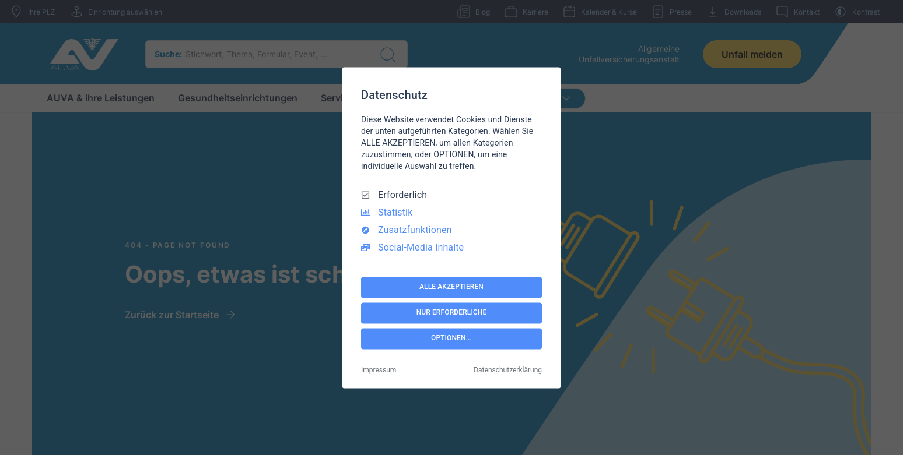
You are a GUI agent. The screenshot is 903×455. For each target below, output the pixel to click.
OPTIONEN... (451, 338)
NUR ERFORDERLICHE (451, 313)
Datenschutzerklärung (508, 369)
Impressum (378, 369)
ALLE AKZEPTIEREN (451, 287)
